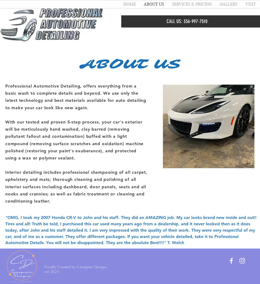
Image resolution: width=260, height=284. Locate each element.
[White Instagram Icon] (242, 260)
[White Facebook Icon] (231, 260)
